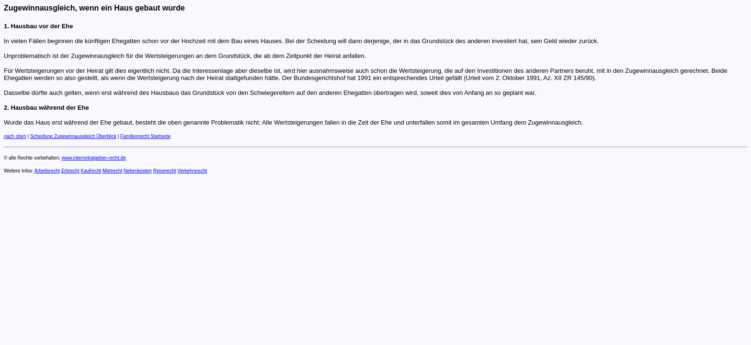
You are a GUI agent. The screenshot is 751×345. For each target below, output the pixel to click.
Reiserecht (164, 170)
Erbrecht (70, 170)
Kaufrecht (90, 170)
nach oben (15, 136)
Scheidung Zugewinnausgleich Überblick (73, 136)
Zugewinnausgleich (39, 8)
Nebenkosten (138, 170)
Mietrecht (112, 170)
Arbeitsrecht (47, 170)
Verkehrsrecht (192, 170)
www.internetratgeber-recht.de (94, 158)
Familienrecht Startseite (145, 136)
